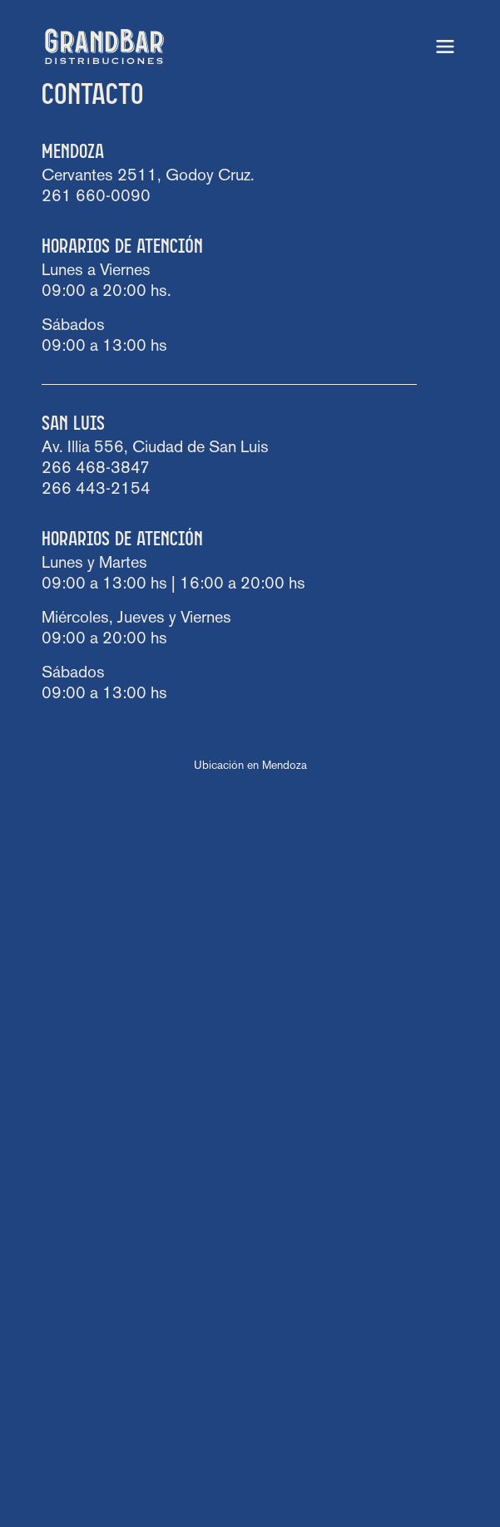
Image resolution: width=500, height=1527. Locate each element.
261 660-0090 (96, 197)
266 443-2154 (96, 489)
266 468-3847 (96, 468)
